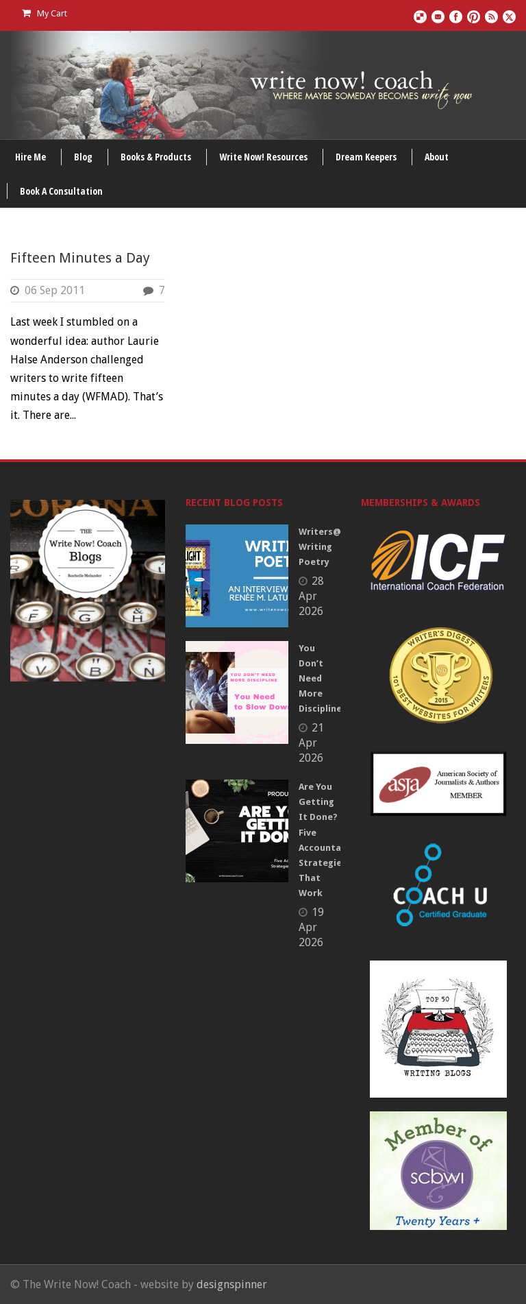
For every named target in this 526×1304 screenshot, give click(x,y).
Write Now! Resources (263, 156)
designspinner (232, 1284)
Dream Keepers (366, 156)
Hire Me (30, 156)
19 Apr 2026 (311, 927)
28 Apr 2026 (311, 596)
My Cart (44, 13)
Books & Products (156, 156)
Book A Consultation (61, 190)
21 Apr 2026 (311, 742)
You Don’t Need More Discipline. (322, 678)
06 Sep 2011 (55, 290)
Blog (83, 156)
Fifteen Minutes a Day (80, 258)
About (437, 156)
